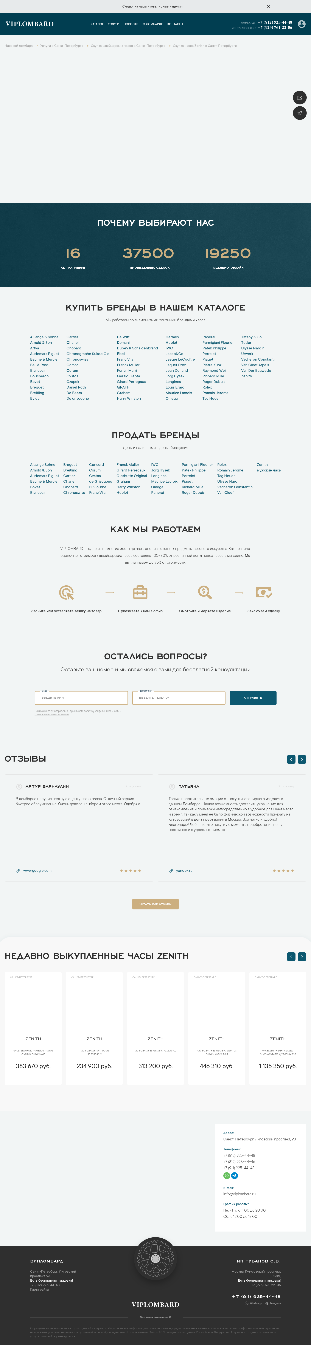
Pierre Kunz (212, 365)
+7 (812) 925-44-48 (275, 22)
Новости (131, 24)
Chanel (73, 343)
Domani (123, 343)
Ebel (121, 354)
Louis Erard (175, 388)
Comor (72, 365)
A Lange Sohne (42, 465)
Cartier (72, 337)
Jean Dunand (177, 371)
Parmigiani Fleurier (218, 343)
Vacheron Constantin (259, 360)
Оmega (157, 487)
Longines (173, 382)
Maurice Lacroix (179, 393)
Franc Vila (125, 360)
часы (143, 7)
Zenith (246, 376)
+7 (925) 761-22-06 (275, 28)
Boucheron (39, 376)
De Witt (123, 337)
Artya (34, 348)
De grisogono (78, 399)
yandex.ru (181, 871)
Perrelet (209, 354)
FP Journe (97, 487)
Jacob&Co (174, 354)
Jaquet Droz (176, 365)
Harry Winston (129, 399)
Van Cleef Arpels (255, 365)
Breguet (37, 388)
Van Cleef (225, 493)
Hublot (171, 343)
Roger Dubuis (213, 382)
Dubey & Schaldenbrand (137, 348)
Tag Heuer (211, 399)
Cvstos (72, 376)
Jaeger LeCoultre (180, 360)
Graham (123, 393)
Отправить (253, 697)
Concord (96, 465)
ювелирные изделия (166, 7)
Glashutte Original (132, 476)
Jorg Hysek (175, 376)
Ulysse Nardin (252, 348)
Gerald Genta (128, 376)
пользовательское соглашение (52, 714)
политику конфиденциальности (101, 711)
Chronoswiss (77, 360)
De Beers (74, 393)
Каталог (97, 24)
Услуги (113, 24)
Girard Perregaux (131, 382)
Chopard (74, 348)
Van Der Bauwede (256, 371)
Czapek (73, 382)
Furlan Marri (127, 371)
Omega (172, 399)
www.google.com (33, 871)
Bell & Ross (39, 365)
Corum (72, 371)
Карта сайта (39, 1290)
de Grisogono (100, 482)
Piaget (207, 360)
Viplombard (29, 24)
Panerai (208, 337)
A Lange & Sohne (44, 337)
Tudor (246, 343)
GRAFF (123, 388)
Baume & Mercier (44, 360)
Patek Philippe (214, 348)
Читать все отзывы (156, 903)
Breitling (37, 393)
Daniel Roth (76, 388)
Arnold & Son (41, 343)
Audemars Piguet (44, 354)
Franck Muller (128, 365)
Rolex (207, 388)
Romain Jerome (215, 393)
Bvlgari (36, 399)
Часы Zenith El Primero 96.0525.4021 (155, 1051)
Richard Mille (213, 376)
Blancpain (38, 371)
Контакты (175, 24)
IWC (169, 348)
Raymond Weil (214, 371)
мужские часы (269, 470)
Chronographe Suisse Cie (88, 354)
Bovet (35, 382)
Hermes (172, 337)
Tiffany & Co (251, 337)
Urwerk (247, 354)
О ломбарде (153, 24)
